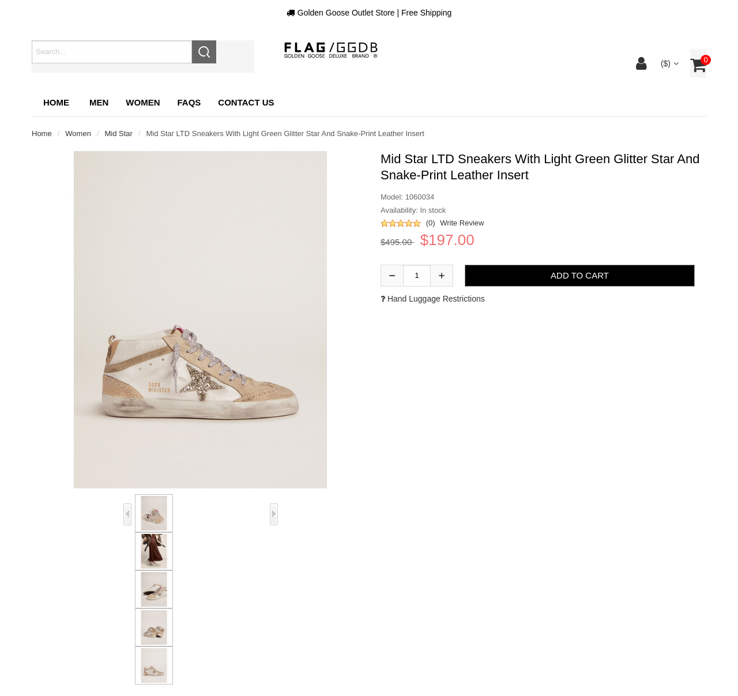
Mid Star (119, 133)
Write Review (462, 223)
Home (56, 102)
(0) (430, 223)
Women (78, 133)
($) (668, 63)
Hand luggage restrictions (433, 298)
